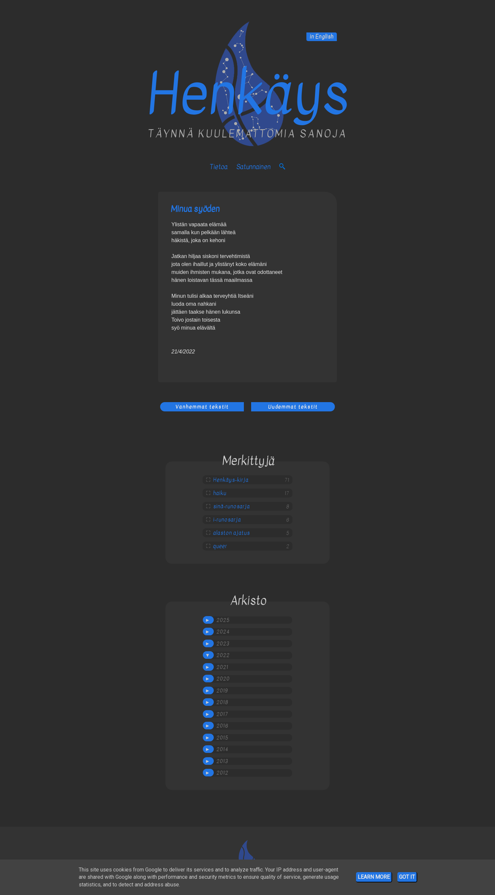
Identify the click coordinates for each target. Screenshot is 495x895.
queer (220, 546)
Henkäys (248, 94)
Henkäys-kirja (230, 480)
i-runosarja (227, 520)
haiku (219, 493)
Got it (407, 877)
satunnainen (253, 167)
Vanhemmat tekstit (202, 406)
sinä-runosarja (231, 506)
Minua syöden (195, 209)
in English (322, 37)
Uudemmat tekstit (293, 406)
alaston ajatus (231, 533)
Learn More (374, 877)
